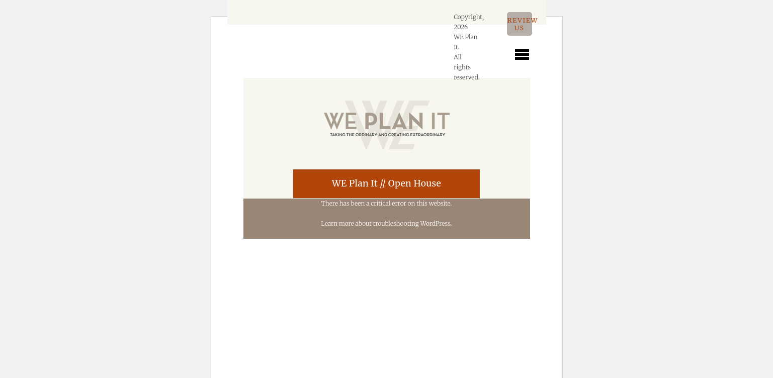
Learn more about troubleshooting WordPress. (386, 223)
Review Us (519, 24)
